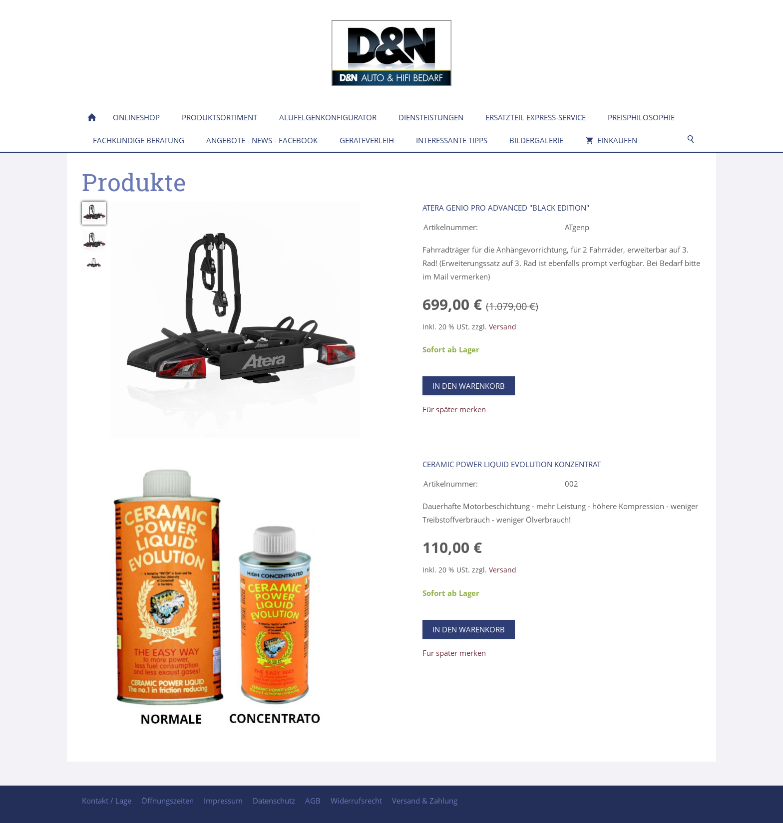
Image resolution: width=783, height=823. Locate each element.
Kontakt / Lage (106, 801)
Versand (502, 326)
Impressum (223, 801)
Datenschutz (274, 801)
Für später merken (454, 409)
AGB (313, 801)
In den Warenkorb (468, 386)
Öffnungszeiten (167, 801)
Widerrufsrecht (356, 801)
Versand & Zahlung (424, 801)
